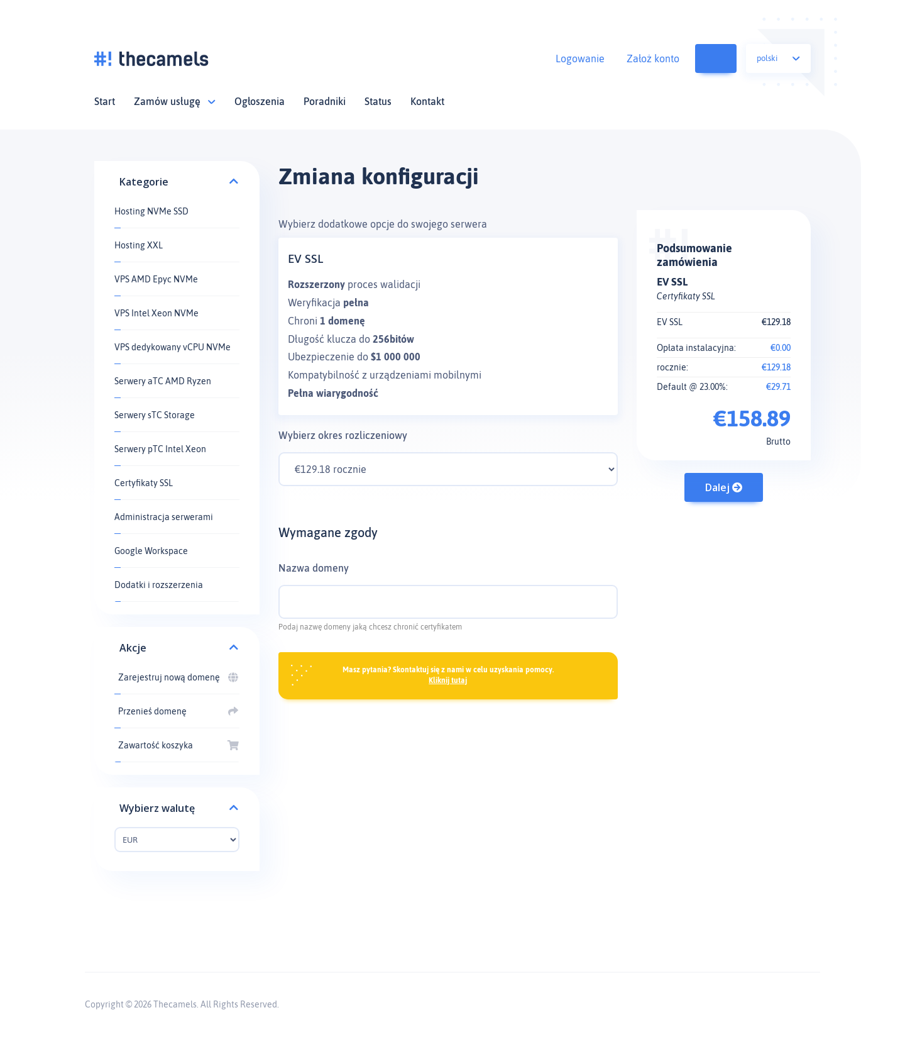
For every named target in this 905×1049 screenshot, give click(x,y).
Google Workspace (151, 551)
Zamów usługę (175, 101)
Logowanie (580, 58)
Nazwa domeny (313, 568)
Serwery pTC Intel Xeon (160, 449)
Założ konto (653, 58)
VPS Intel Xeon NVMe (156, 313)
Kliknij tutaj (448, 680)
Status (378, 101)
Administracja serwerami (163, 517)
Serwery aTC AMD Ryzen (162, 381)
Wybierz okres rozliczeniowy (342, 435)
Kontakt (427, 101)
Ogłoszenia (259, 101)
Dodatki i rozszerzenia (158, 585)
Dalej (723, 487)
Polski (778, 58)
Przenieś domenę (176, 711)
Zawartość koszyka (726, 58)
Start (104, 101)
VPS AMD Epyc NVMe (156, 279)
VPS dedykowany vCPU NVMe (172, 347)
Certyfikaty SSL (143, 483)
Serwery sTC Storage (154, 415)
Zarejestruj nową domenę (176, 677)
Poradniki (325, 101)
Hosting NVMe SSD (151, 211)
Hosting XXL (138, 245)
